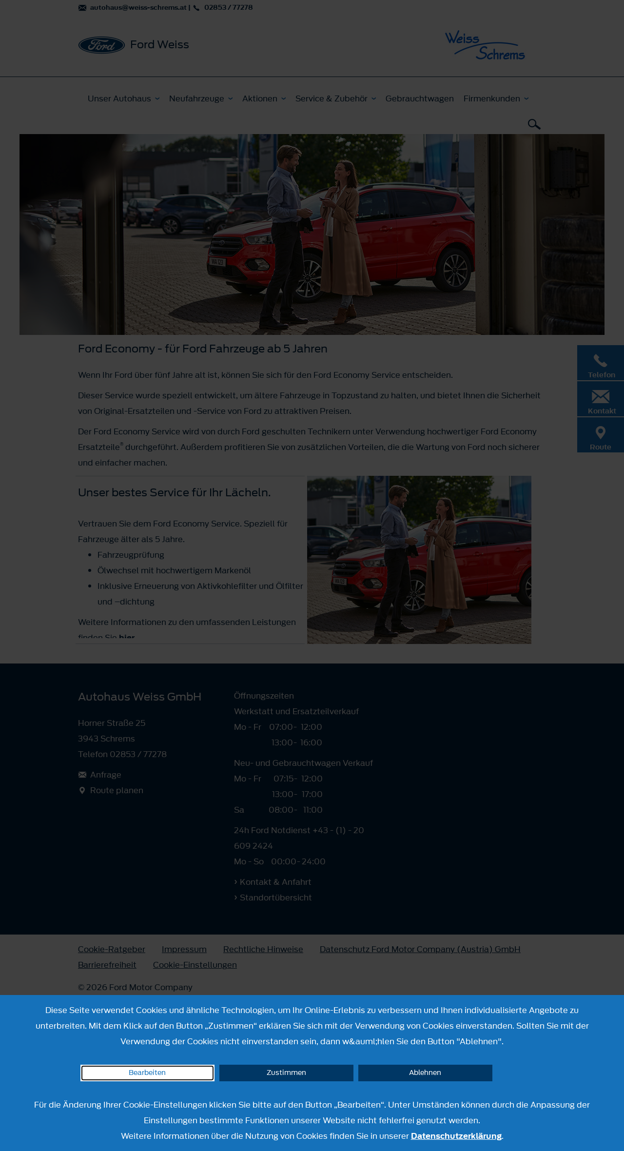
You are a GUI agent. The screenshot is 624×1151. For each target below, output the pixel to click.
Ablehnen (425, 1073)
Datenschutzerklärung (456, 1136)
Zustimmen (286, 1073)
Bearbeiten (147, 1073)
